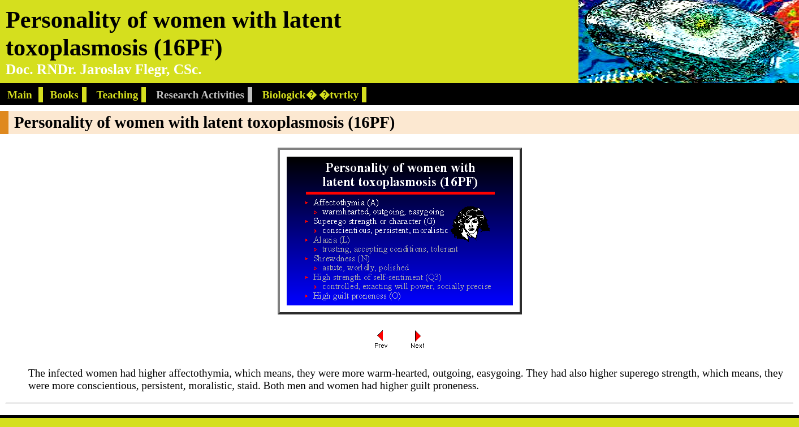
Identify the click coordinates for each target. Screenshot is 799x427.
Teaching (117, 95)
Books (64, 95)
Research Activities (200, 95)
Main (21, 95)
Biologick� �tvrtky (310, 95)
